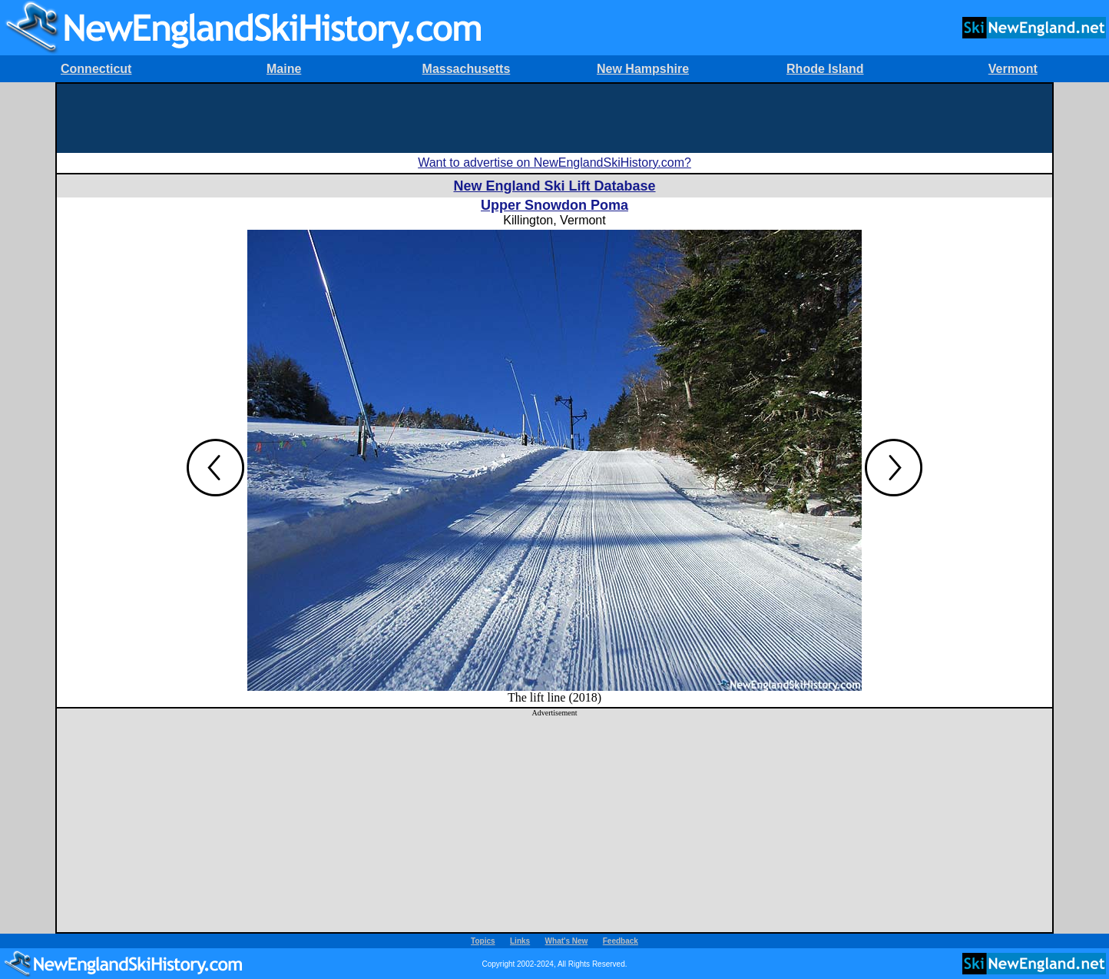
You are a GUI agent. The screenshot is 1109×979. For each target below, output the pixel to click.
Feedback (620, 941)
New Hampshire (643, 68)
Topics (483, 941)
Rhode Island (824, 68)
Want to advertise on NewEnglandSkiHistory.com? (554, 162)
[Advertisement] (554, 118)
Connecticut (96, 68)
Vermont (1013, 68)
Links (520, 941)
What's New (566, 941)
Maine (283, 68)
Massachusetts (466, 68)
